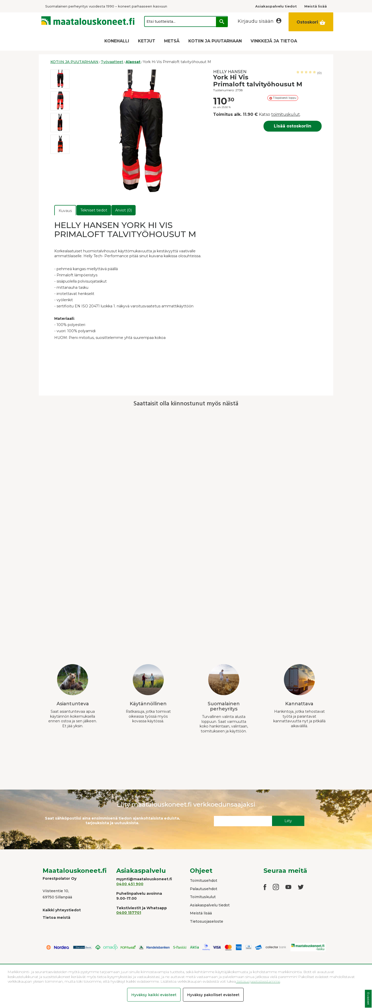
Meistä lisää (201, 913)
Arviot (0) (123, 210)
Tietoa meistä (56, 917)
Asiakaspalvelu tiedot (210, 905)
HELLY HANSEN (229, 71)
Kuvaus (65, 210)
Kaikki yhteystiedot (62, 910)
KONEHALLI (116, 41)
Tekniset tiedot (93, 210)
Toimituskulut (203, 897)
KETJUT (146, 41)
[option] (59, 79)
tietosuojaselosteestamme (258, 981)
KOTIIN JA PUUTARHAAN (215, 41)
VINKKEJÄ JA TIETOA (274, 41)
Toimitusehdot (203, 880)
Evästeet (368, 998)
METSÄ (172, 41)
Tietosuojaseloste (206, 921)
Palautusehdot (203, 888)
